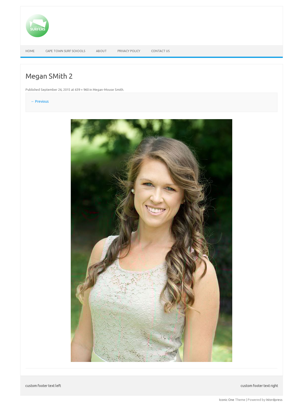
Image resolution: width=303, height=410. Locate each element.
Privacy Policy (129, 51)
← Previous (40, 101)
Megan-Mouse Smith (108, 89)
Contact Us (160, 51)
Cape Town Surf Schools (65, 51)
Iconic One (226, 399)
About (101, 51)
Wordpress (274, 399)
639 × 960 (82, 89)
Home (30, 51)
